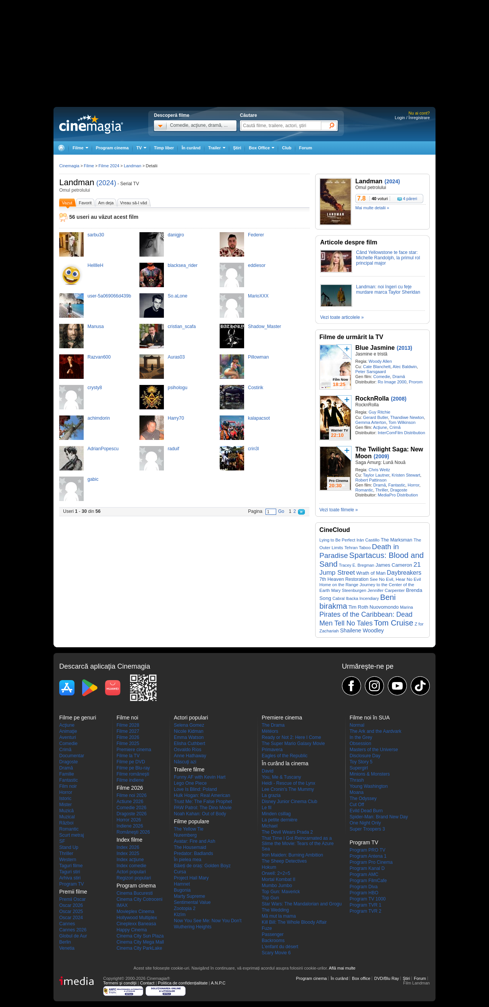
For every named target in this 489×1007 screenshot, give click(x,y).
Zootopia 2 (185, 908)
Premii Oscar (72, 899)
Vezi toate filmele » (338, 509)
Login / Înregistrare (412, 117)
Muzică (66, 810)
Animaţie (68, 731)
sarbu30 (95, 235)
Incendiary (369, 598)
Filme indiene (130, 780)
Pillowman (258, 357)
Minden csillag (276, 813)
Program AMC (364, 874)
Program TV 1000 (368, 899)
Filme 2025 (128, 743)
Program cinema (112, 147)
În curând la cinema (285, 763)
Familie (66, 774)
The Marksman (396, 540)
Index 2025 (128, 853)
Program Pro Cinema (371, 862)
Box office (361, 978)
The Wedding (275, 910)
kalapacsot (259, 418)
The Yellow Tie (188, 829)
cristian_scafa (182, 326)
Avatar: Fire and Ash (194, 841)
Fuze (267, 928)
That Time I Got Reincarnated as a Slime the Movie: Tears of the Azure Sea (298, 844)
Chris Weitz (379, 469)
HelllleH (95, 265)
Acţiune (380, 427)
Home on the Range (338, 584)
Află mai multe (342, 968)
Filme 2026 (128, 737)
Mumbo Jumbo (277, 885)
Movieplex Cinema (135, 911)
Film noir (68, 786)
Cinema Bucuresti (135, 893)
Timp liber (164, 147)
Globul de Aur (73, 936)
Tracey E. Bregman (356, 565)
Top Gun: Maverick (281, 891)
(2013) (404, 348)
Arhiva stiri (70, 878)
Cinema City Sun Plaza (140, 936)
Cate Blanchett (376, 366)
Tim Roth (358, 607)
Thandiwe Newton (407, 417)
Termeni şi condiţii (119, 983)
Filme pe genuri (77, 717)
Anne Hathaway (190, 755)
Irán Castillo (367, 540)
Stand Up (68, 847)
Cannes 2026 (72, 930)
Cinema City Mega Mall (140, 942)
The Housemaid (190, 847)
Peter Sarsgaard (370, 371)
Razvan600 (99, 357)
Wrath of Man (370, 573)
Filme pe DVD (131, 762)
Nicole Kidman (188, 731)
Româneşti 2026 (133, 832)
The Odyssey (363, 798)
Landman (76, 182)
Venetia (66, 948)
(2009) (381, 456)
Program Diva (363, 886)
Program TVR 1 (365, 905)
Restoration (357, 579)
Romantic (364, 490)
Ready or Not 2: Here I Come (291, 737)
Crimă (394, 427)
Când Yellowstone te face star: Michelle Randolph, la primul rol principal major (388, 258)
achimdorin (98, 418)
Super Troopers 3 (367, 829)
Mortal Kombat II (278, 879)
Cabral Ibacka (345, 598)
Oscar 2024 (71, 917)
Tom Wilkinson (402, 422)
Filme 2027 (128, 731)
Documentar (71, 755)
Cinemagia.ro (91, 124)
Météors (270, 731)
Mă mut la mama (279, 916)
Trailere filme (189, 769)
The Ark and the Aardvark (375, 731)
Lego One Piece (190, 783)
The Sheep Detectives (284, 861)
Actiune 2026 (130, 801)
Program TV (71, 884)
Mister (65, 804)
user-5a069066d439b (109, 296)
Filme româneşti (133, 774)
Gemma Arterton (370, 422)
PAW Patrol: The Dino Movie (203, 807)
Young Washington (369, 786)
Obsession (360, 743)
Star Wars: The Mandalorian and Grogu (302, 904)
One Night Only (365, 823)
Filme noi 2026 (132, 795)
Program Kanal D (367, 868)
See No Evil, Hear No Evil (395, 579)
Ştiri (237, 147)
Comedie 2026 (131, 807)
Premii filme (73, 892)
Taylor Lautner (376, 475)
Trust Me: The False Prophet (203, 801)
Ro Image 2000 (392, 382)
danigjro (176, 235)
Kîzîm (180, 914)
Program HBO (364, 892)
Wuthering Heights (193, 926)
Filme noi (127, 717)
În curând (191, 147)
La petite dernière (279, 820)
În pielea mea (187, 859)
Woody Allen (380, 361)
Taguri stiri (69, 871)
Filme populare (191, 821)
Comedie (381, 376)
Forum (305, 147)
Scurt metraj (71, 835)
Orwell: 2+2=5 (276, 873)
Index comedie (131, 865)
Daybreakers (404, 572)
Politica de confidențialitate (182, 983)
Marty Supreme (189, 896)
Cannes (67, 923)
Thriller (381, 490)
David (268, 771)
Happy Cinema (132, 930)
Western (67, 859)
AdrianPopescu (102, 448)
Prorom (416, 382)
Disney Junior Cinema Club (289, 801)
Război (66, 823)
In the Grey (361, 737)
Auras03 (176, 357)
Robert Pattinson (371, 480)
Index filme (129, 840)
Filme (89, 165)
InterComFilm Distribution (401, 432)
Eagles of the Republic (285, 755)
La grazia (271, 795)
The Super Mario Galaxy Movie (293, 743)
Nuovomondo (383, 607)
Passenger (272, 934)
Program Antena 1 (368, 856)
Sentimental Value (192, 902)
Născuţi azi (185, 762)
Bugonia (182, 890)
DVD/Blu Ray (386, 978)
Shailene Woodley (362, 630)
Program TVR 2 (365, 911)
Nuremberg (185, 835)
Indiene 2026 (130, 826)
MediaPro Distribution (398, 495)
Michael (269, 826)
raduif (173, 448)
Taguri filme (71, 865)
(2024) (106, 183)
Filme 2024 (109, 165)
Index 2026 (128, 847)
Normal (357, 725)
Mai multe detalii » (372, 207)
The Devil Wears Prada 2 (287, 832)
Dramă (398, 376)
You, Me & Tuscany (281, 777)
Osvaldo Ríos (187, 749)
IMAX (122, 905)
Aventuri (67, 737)
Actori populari (131, 871)
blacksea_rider (183, 265)
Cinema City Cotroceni (139, 899)
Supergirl (359, 768)
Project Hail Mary (191, 878)
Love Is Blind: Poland (195, 789)
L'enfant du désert (280, 946)
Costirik (255, 387)
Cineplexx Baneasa (136, 923)
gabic (93, 479)
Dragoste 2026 (132, 813)
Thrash (357, 780)
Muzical (67, 817)
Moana (357, 792)
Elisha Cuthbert (189, 743)
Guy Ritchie (379, 412)
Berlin (65, 942)
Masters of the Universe (374, 749)
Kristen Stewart (406, 475)
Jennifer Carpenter (386, 590)
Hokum (269, 867)
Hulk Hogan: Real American (202, 795)
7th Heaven (331, 579)
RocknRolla (372, 398)
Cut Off (357, 804)
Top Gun (270, 897)
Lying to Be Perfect (337, 540)
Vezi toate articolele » (342, 317)
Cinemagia (69, 165)
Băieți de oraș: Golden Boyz (202, 865)
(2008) (398, 399)
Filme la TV (128, 755)
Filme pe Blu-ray (133, 768)
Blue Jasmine (375, 347)
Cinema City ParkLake (139, 948)
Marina (406, 607)
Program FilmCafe (368, 880)
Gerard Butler (375, 417)
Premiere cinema (134, 749)
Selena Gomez (189, 725)
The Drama (273, 725)
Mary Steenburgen (348, 590)
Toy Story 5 (361, 762)
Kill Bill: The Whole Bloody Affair (294, 922)
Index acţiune (130, 859)
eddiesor (257, 265)
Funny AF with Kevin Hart (199, 777)
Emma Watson (189, 737)
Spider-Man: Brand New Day (379, 817)
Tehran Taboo (357, 547)
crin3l (253, 448)
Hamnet (182, 884)
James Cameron (394, 565)
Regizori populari (134, 878)
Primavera (272, 749)
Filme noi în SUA (370, 717)
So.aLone (177, 296)
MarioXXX (258, 296)
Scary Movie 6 (276, 952)
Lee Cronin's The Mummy (288, 789)
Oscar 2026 (71, 905)
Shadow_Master (264, 326)
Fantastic (396, 485)
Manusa (95, 326)
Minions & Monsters (370, 774)
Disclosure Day (365, 755)
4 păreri (410, 198)
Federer (256, 235)
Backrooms (273, 940)
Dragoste (399, 490)
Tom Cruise (393, 623)
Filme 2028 (128, 725)
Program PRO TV (367, 850)
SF (62, 841)
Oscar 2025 (71, 911)
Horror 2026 (129, 820)
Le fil (266, 807)
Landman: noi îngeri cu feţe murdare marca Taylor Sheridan (388, 289)
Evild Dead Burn (366, 810)
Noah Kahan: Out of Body (200, 813)
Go (281, 511)
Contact (147, 983)
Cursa (180, 871)
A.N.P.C (218, 983)
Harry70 (176, 418)
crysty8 (94, 387)
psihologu (177, 387)
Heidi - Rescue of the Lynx (288, 783)
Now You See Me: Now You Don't (207, 920)
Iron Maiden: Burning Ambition (292, 855)
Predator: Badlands (193, 853)
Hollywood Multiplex (137, 917)
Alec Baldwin (405, 366)
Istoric (65, 798)
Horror (413, 485)
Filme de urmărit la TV (351, 337)
